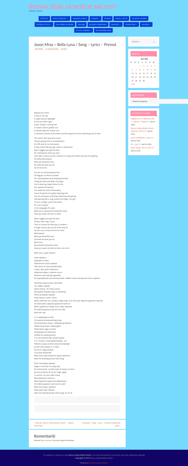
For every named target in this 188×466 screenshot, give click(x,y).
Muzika (64, 49)
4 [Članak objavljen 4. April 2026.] (151, 66)
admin (40, 49)
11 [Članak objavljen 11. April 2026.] (151, 69)
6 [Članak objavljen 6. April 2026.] (132, 69)
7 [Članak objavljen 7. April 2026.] (136, 69)
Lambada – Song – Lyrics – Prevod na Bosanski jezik (101, 424)
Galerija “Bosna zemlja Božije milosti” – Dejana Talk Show (54, 424)
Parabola (93, 463)
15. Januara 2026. (51, 49)
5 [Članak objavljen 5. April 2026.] (154, 66)
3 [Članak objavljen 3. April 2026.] (147, 66)
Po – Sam (134, 144)
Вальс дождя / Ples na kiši (141, 148)
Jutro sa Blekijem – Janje (141, 137)
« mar (133, 84)
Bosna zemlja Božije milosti (72, 7)
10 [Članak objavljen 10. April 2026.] (147, 69)
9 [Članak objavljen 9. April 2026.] (143, 69)
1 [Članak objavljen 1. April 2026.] (139, 66)
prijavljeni (48, 440)
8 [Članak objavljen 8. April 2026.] (139, 69)
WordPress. (103, 463)
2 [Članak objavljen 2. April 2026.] (143, 66)
